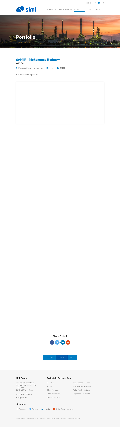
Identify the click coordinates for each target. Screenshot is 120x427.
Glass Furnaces (53, 390)
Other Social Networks (63, 409)
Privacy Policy (31, 418)
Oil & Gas (50, 383)
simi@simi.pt (21, 397)
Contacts (98, 10)
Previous (49, 357)
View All (61, 357)
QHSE (88, 10)
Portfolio (79, 10)
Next (72, 357)
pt (96, 3)
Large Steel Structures (81, 394)
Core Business (65, 10)
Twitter (33, 409)
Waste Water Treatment (82, 386)
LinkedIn (45, 409)
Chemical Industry (54, 394)
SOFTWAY (77, 418)
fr (103, 3)
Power (49, 386)
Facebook (21, 409)
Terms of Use (20, 418)
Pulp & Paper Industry (81, 383)
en (99, 3)
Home (88, 3)
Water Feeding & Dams (81, 390)
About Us (51, 10)
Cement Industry (53, 397)
